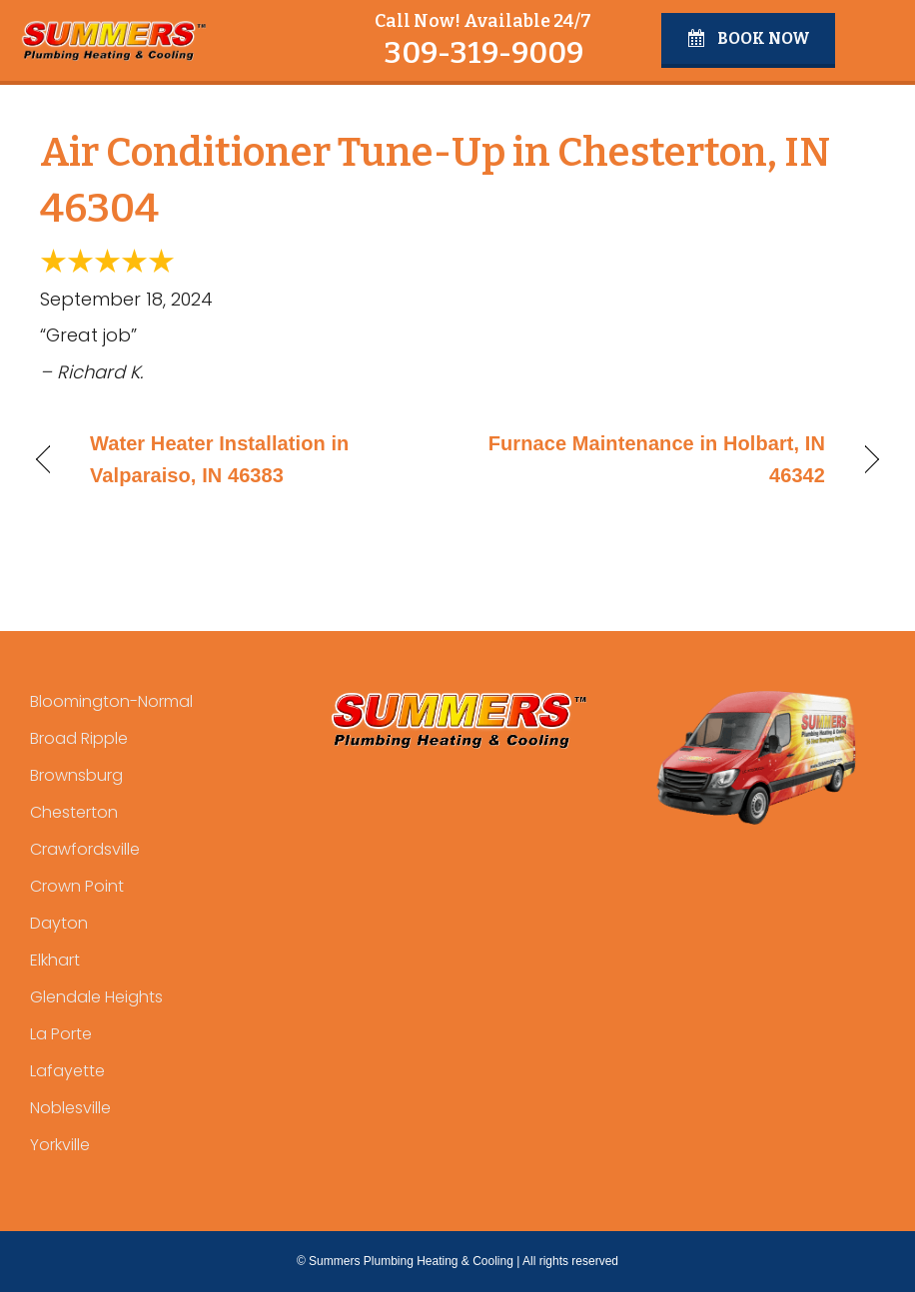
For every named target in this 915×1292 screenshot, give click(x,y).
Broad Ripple (79, 738)
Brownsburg (76, 775)
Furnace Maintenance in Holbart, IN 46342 (653, 459)
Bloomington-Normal (111, 701)
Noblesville (70, 1107)
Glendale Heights (96, 996)
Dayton (59, 923)
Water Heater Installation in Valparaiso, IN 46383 (219, 459)
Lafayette (67, 1070)
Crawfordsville (85, 849)
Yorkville (60, 1144)
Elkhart (55, 960)
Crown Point (77, 886)
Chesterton (74, 812)
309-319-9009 (483, 53)
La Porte (61, 1033)
